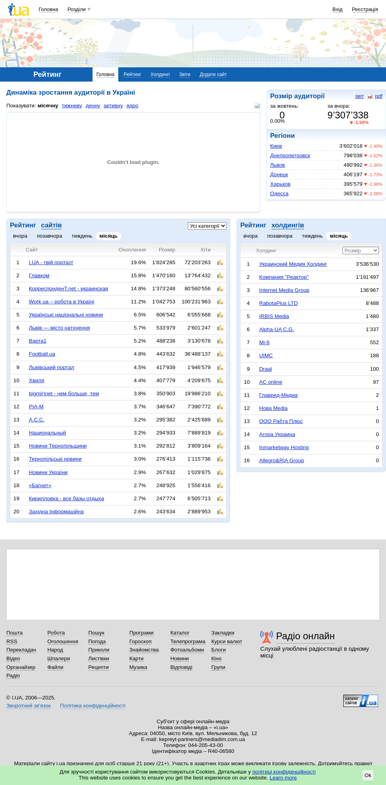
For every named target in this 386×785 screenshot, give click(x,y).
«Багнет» (40, 485)
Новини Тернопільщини (58, 446)
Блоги (218, 650)
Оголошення (62, 641)
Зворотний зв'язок (28, 706)
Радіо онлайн (305, 636)
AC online (270, 382)
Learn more (283, 778)
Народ (55, 650)
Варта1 (38, 341)
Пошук (96, 633)
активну (113, 106)
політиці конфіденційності (284, 772)
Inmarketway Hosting (283, 447)
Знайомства (144, 650)
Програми (141, 633)
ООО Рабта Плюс (281, 421)
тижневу (72, 106)
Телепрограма (188, 641)
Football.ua (42, 354)
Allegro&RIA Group (281, 460)
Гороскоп (140, 641)
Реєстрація (365, 9)
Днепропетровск (290, 155)
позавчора (49, 236)
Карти (136, 658)
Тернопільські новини (55, 459)
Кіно (216, 658)
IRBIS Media (274, 316)
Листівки (98, 658)
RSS (11, 641)
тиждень (82, 236)
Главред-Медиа (278, 395)
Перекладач (21, 650)
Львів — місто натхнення (59, 328)
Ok (368, 775)
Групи (218, 667)
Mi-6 (264, 342)
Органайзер (20, 667)
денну (92, 106)
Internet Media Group (284, 290)
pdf (374, 96)
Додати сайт (213, 74)
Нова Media (273, 408)
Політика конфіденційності (92, 706)
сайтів (51, 225)
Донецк (279, 174)
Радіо (13, 675)
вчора (20, 236)
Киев (276, 146)
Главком (39, 275)
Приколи (98, 650)
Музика (138, 667)
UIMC (265, 355)
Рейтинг (132, 74)
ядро (132, 106)
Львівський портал (51, 367)
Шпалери (58, 658)
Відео (13, 658)
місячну (48, 106)
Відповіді (181, 667)
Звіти (185, 74)
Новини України (48, 472)
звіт (359, 96)
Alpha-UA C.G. (276, 329)
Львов (277, 165)
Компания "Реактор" (283, 277)
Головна (48, 9)
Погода (97, 641)
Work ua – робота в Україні (62, 302)
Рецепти (98, 667)
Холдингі (160, 74)
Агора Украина (277, 434)
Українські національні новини (66, 315)
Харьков (280, 184)
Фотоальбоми (187, 650)
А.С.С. (37, 420)
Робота (56, 633)
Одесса (279, 193)
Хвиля (36, 380)
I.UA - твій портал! (51, 262)
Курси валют (226, 641)
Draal (265, 369)
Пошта (14, 633)
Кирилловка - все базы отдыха (66, 498)
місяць (109, 236)
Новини (179, 658)
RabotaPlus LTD (278, 303)
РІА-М (36, 407)
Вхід (338, 9)
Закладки (222, 633)
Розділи (77, 9)
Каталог (180, 633)
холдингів (287, 225)
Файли (55, 667)
